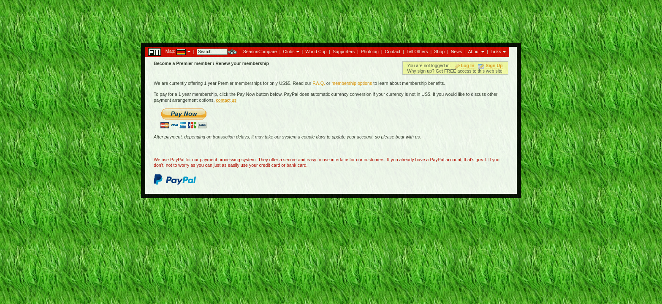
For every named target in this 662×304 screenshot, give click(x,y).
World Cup (315, 51)
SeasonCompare (260, 51)
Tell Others (417, 51)
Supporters (344, 51)
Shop (439, 51)
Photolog (370, 51)
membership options (351, 83)
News (456, 51)
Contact (392, 51)
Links (496, 51)
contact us (226, 100)
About (474, 51)
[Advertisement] (331, 19)
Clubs (288, 51)
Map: (171, 51)
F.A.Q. (318, 83)
